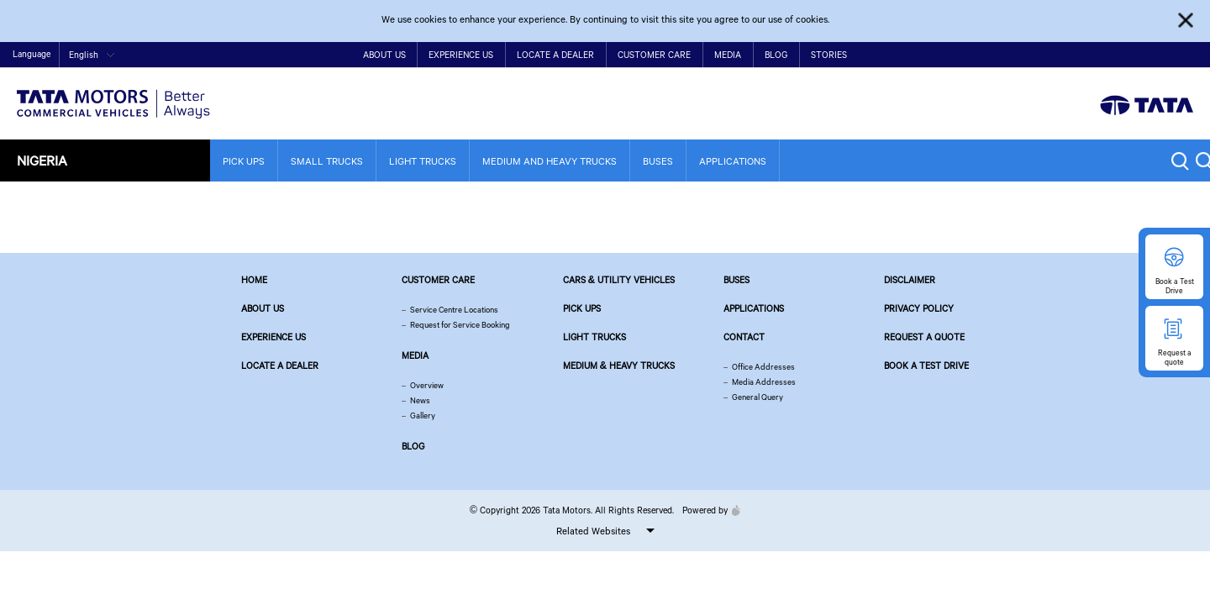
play (1133, 55)
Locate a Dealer (555, 54)
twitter (1107, 55)
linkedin (1185, 55)
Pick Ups (244, 161)
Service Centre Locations (454, 309)
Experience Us (461, 54)
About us (262, 308)
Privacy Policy (919, 308)
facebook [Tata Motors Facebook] (1080, 55)
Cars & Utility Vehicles (619, 280)
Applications (732, 161)
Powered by (707, 510)
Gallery (422, 415)
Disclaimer (909, 280)
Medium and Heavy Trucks (549, 161)
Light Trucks (422, 161)
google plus (1159, 55)
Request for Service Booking (460, 324)
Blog (776, 54)
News (420, 400)
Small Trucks (327, 161)
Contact (1037, 55)
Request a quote (924, 337)
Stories (829, 54)
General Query (757, 397)
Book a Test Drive (926, 365)
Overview (427, 385)
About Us (384, 54)
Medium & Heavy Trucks (619, 365)
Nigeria (42, 160)
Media (727, 54)
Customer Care (654, 54)
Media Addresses (764, 381)
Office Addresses (763, 366)
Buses (658, 161)
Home (1001, 55)
